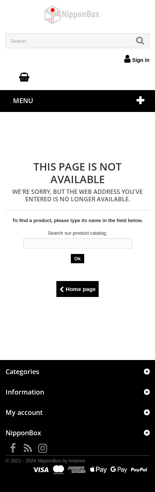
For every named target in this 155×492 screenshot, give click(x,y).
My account (24, 412)
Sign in (136, 58)
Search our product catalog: (77, 233)
